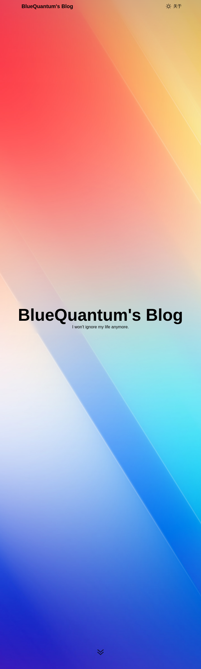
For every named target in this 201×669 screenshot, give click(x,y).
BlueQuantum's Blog (47, 6)
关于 (177, 6)
